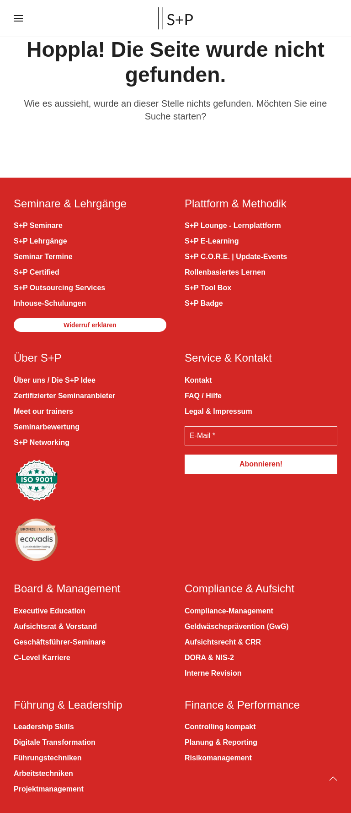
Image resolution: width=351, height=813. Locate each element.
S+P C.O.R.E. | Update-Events (236, 256)
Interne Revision (213, 673)
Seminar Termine (43, 256)
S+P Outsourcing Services (59, 288)
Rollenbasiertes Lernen (225, 272)
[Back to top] (333, 778)
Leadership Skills (44, 727)
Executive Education (49, 611)
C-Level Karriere (42, 657)
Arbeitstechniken (43, 773)
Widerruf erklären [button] (90, 325)
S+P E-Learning (212, 241)
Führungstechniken (47, 758)
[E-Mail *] (261, 435)
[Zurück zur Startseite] (175, 18)
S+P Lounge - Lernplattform (233, 225)
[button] (18, 18)
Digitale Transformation (55, 742)
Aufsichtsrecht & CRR (223, 642)
